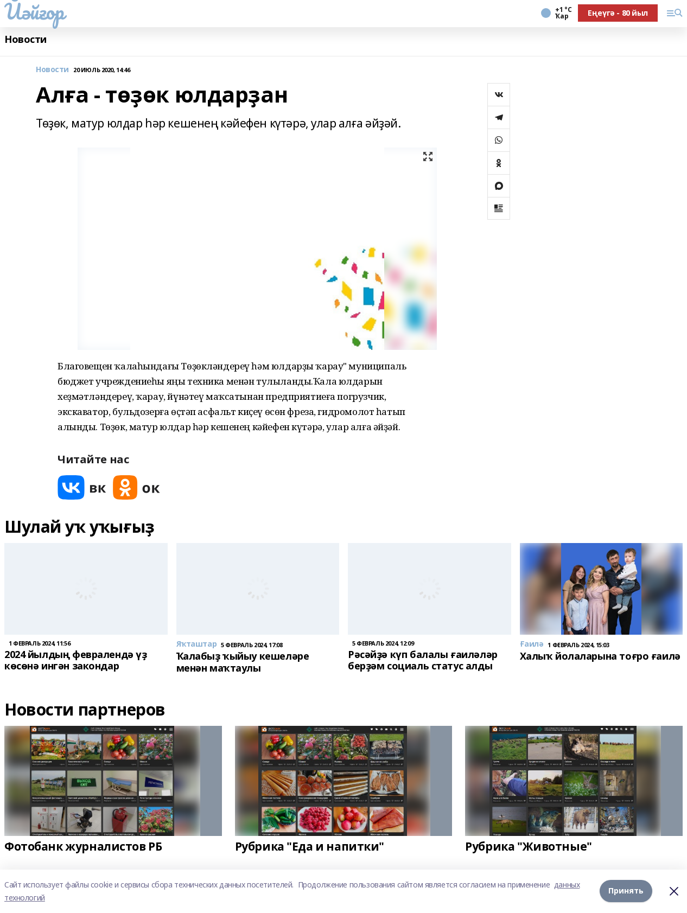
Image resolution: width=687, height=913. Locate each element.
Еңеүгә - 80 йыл (618, 13)
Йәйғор (33, 11)
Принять (626, 891)
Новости (25, 39)
